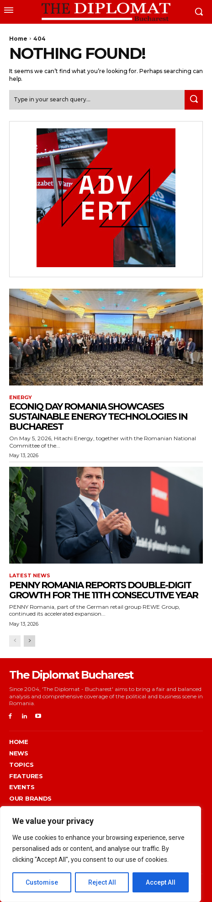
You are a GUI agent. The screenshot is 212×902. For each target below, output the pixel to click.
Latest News (29, 576)
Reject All (102, 882)
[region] (100, 854)
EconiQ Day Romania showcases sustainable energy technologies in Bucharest (98, 416)
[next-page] (29, 641)
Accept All (160, 882)
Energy (20, 398)
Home (18, 38)
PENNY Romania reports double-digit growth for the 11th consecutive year (103, 590)
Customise (42, 882)
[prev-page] (15, 641)
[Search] (194, 100)
